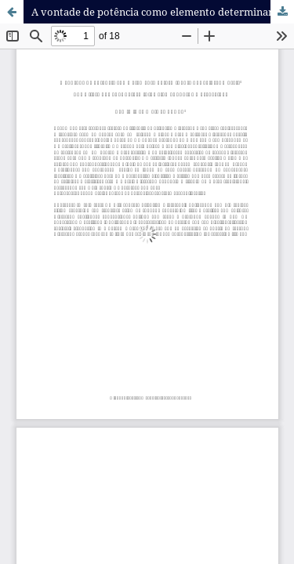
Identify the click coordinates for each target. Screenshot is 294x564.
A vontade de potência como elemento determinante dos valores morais (162, 12)
